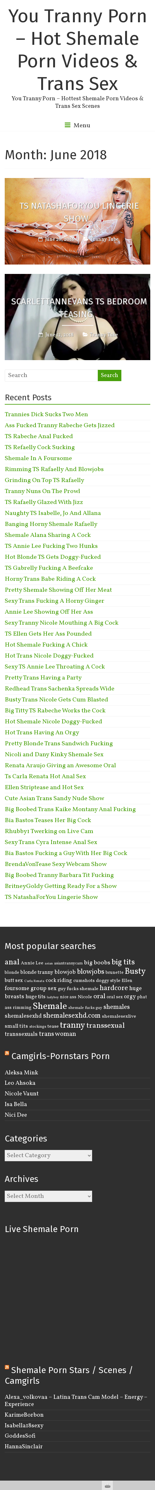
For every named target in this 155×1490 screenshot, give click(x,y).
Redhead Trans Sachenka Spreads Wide (59, 689)
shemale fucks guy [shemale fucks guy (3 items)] (85, 1008)
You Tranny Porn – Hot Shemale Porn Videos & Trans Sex (77, 50)
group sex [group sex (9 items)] (43, 988)
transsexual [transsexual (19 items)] (105, 1025)
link (149, 1392)
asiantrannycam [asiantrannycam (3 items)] (68, 963)
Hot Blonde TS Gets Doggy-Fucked (53, 557)
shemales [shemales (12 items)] (116, 1007)
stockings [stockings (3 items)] (37, 1027)
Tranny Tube (104, 239)
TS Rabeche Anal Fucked (39, 436)
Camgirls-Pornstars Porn (60, 1056)
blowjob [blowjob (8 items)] (65, 972)
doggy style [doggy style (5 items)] (108, 980)
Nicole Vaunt (22, 1094)
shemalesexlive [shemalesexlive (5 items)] (119, 1016)
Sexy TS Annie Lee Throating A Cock (55, 667)
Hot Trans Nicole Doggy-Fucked (49, 656)
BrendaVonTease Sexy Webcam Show (56, 864)
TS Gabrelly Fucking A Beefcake (49, 568)
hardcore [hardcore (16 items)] (114, 988)
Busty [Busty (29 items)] (135, 972)
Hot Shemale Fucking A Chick (46, 645)
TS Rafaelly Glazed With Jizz (44, 502)
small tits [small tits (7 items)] (16, 1026)
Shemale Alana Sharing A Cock (48, 535)
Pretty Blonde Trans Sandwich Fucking (59, 743)
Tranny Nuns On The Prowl (42, 491)
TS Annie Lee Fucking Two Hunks (51, 546)
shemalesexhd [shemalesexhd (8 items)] (23, 1016)
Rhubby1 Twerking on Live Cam (49, 831)
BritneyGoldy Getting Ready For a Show (61, 886)
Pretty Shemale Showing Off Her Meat (58, 590)
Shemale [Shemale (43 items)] (50, 1006)
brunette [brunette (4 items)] (115, 972)
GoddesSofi (20, 1436)
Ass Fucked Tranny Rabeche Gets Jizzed (60, 425)
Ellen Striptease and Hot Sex (44, 787)
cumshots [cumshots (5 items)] (84, 980)
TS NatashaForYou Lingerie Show (79, 212)
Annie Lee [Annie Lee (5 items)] (32, 963)
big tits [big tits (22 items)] (123, 962)
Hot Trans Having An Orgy (42, 732)
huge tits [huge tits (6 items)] (35, 996)
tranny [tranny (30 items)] (72, 1025)
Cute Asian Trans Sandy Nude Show (54, 798)
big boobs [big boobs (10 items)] (97, 962)
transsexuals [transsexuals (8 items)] (21, 1034)
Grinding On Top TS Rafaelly (44, 480)
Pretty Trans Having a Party (43, 678)
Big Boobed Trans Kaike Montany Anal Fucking (70, 809)
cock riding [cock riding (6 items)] (59, 980)
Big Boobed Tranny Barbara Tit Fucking (59, 875)
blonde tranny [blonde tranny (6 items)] (36, 972)
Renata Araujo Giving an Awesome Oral (60, 765)
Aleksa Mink (21, 1073)
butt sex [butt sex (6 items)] (14, 980)
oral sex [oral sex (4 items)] (115, 997)
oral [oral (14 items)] (99, 996)
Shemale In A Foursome (38, 458)
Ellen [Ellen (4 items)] (127, 981)
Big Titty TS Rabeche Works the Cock (55, 710)
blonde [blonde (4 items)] (12, 972)
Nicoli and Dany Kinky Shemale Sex (54, 754)
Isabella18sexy (24, 1426)
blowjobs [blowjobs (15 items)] (90, 972)
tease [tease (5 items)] (53, 1026)
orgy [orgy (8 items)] (130, 997)
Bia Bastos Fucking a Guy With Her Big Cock (66, 853)
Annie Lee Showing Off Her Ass (49, 612)
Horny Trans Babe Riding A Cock (50, 579)
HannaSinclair (24, 1447)
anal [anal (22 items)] (12, 962)
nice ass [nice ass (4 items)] (68, 997)
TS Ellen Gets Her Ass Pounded (48, 634)
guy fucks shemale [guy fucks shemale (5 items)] (78, 988)
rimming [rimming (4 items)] (22, 1008)
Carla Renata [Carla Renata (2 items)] (34, 981)
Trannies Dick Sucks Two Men (46, 414)
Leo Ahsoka (20, 1083)
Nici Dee (16, 1115)
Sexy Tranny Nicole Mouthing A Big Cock (62, 623)
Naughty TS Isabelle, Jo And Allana (53, 513)
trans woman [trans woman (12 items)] (57, 1034)
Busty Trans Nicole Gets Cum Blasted (56, 699)
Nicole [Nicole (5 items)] (85, 997)
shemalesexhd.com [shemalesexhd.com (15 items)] (72, 1016)
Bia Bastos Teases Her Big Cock (48, 820)
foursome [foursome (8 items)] (17, 989)
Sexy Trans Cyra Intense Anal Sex (51, 842)
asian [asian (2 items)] (49, 963)
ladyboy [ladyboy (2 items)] (53, 997)
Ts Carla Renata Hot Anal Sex (45, 776)
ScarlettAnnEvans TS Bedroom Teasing (79, 307)
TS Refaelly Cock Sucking (40, 447)
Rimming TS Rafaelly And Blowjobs (54, 469)
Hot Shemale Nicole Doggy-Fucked (53, 721)
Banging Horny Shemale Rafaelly (51, 524)
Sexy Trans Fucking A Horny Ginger (54, 601)
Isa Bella (16, 1104)
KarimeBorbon (24, 1415)
